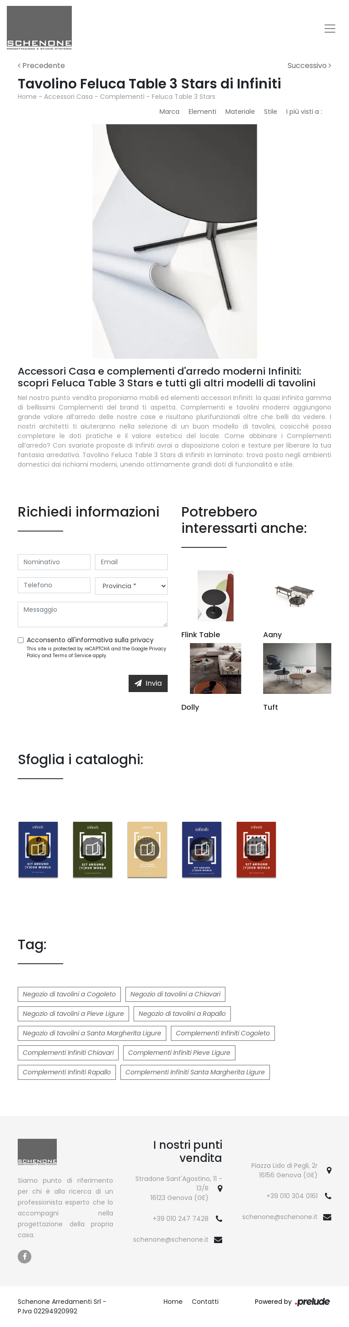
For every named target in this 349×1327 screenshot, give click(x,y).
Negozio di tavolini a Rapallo (182, 1013)
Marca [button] (169, 111)
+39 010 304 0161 (292, 1195)
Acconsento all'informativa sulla (90, 639)
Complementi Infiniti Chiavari (68, 1052)
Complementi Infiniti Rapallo (67, 1072)
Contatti (205, 1301)
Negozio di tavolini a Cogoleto (69, 994)
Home (27, 96)
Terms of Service (72, 655)
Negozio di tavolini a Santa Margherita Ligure (92, 1033)
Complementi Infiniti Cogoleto (223, 1033)
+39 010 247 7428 (181, 1218)
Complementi (122, 96)
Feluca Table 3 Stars (183, 96)
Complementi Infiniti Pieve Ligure (179, 1052)
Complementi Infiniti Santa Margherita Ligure (195, 1072)
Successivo (309, 65)
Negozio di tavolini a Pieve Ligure (73, 1013)
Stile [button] (270, 111)
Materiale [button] (240, 111)
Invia (148, 683)
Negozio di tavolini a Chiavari (175, 994)
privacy (142, 639)
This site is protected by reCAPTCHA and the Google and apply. (96, 652)
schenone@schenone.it (171, 1239)
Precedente (41, 65)
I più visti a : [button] (304, 111)
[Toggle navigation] (330, 28)
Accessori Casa (68, 96)
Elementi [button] (202, 111)
